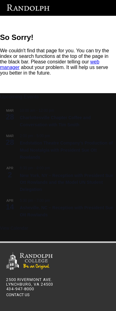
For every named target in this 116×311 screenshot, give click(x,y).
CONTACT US (17, 294)
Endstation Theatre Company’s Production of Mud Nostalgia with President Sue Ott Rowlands (66, 149)
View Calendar (14, 228)
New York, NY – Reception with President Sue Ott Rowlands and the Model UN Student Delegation (66, 182)
